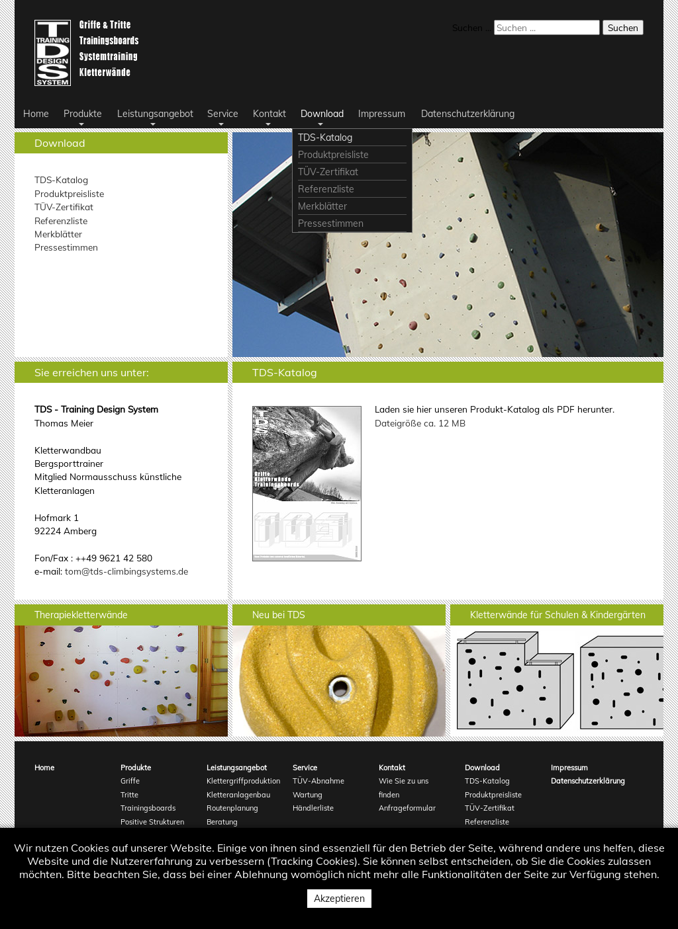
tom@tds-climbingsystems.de (126, 571)
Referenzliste (60, 220)
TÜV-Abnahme (318, 781)
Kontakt (392, 767)
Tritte (129, 794)
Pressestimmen (66, 247)
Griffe (130, 781)
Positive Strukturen (152, 822)
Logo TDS (89, 53)
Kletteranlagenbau (238, 794)
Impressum (569, 767)
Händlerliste (313, 808)
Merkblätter (58, 233)
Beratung (222, 822)
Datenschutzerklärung (585, 781)
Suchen (623, 27)
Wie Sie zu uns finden (403, 787)
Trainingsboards (148, 808)
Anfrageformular (407, 808)
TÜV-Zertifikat (63, 206)
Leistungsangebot (237, 767)
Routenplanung (232, 808)
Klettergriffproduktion (241, 781)
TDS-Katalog (61, 179)
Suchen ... (471, 27)
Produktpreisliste (69, 193)
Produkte (136, 767)
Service (305, 767)
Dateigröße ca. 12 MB (420, 422)
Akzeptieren (339, 899)
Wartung (307, 794)
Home (44, 767)
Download (482, 767)
